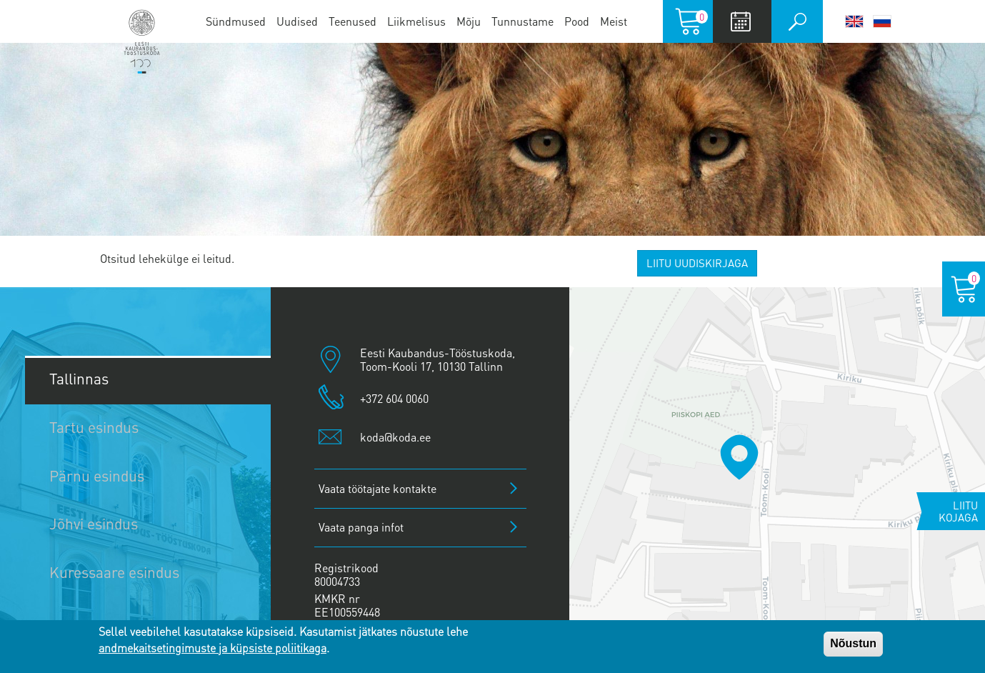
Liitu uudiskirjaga (697, 263)
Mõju (468, 21)
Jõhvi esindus (93, 523)
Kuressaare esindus (114, 572)
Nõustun (853, 643)
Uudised (297, 21)
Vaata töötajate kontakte (377, 488)
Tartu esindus (94, 427)
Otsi (797, 21)
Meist (613, 21)
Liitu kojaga (958, 511)
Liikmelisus (416, 21)
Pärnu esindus (96, 475)
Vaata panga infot (361, 526)
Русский (882, 21)
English (854, 21)
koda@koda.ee (395, 436)
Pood (576, 21)
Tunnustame (522, 21)
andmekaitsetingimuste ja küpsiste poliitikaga (212, 647)
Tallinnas (79, 378)
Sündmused (236, 21)
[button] (739, 457)
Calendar (740, 21)
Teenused (352, 21)
